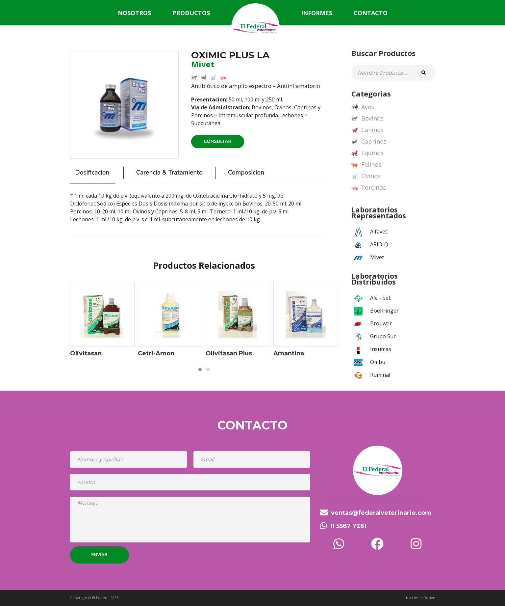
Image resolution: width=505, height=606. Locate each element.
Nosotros (134, 13)
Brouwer (381, 323)
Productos (191, 13)
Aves (362, 107)
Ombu (377, 362)
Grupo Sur (383, 336)
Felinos (366, 164)
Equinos (367, 153)
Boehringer (384, 310)
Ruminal (380, 374)
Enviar (99, 555)
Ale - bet (380, 297)
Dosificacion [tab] (92, 172)
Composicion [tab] (246, 172)
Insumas (380, 349)
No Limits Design (420, 597)
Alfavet (378, 231)
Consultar (218, 141)
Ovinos (366, 176)
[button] (200, 369)
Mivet (377, 257)
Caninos (367, 130)
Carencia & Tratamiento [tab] (169, 172)
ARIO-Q (379, 244)
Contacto (371, 13)
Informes (316, 13)
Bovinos (367, 118)
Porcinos (368, 187)
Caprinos (369, 141)
